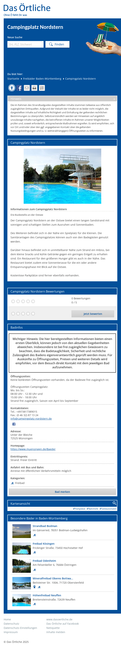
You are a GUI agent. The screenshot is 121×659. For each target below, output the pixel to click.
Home (7, 619)
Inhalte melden (55, 632)
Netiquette (53, 628)
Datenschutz (11, 623)
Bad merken (62, 492)
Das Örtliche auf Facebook (62, 623)
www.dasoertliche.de (59, 619)
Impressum (11, 632)
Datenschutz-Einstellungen (20, 628)
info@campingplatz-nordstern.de (31, 418)
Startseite (13, 78)
